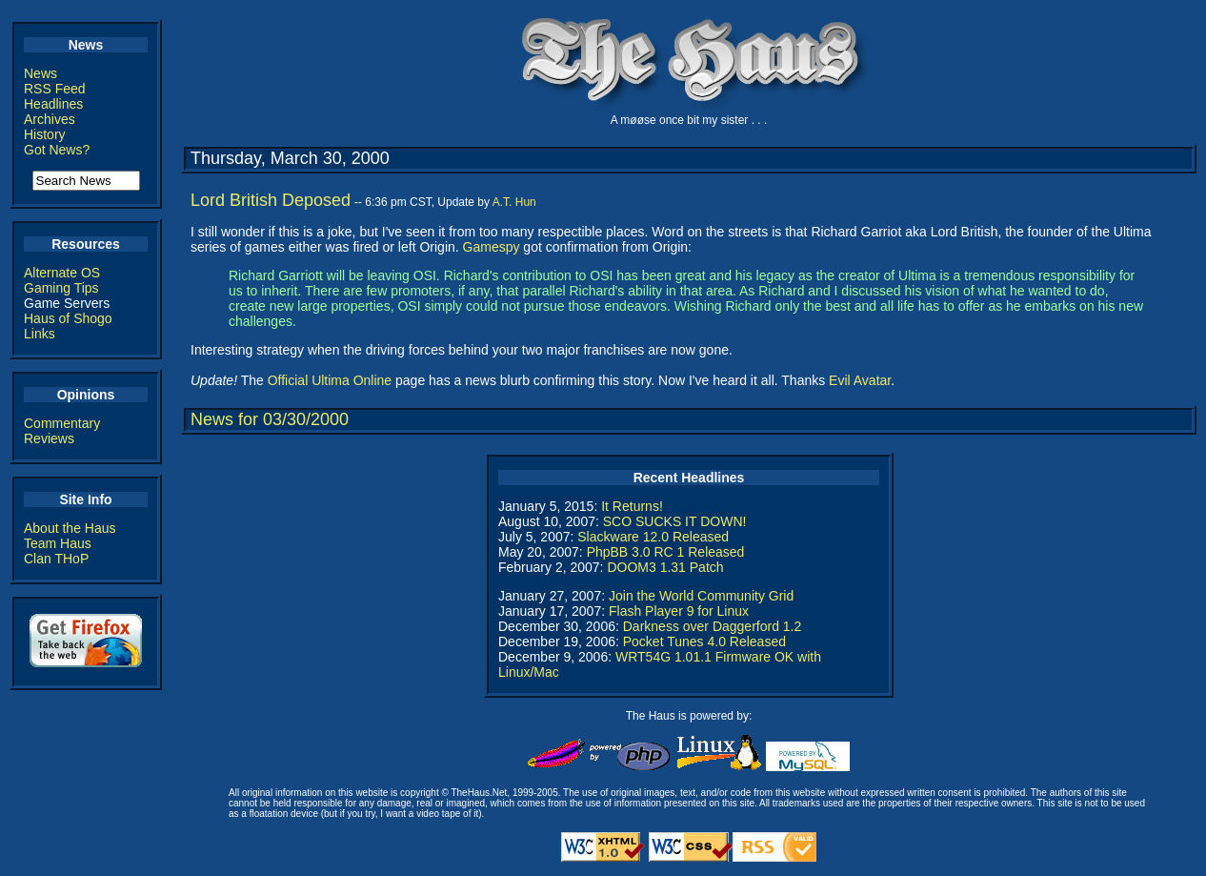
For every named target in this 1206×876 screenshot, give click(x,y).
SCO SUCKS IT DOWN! (675, 521)
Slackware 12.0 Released (653, 536)
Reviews (49, 438)
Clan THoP (56, 558)
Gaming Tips (61, 287)
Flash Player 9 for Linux (679, 611)
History (45, 134)
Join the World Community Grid (701, 595)
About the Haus (70, 528)
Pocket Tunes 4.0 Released (704, 641)
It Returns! (632, 506)
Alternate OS (62, 272)
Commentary (62, 423)
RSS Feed (55, 88)
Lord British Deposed (271, 200)
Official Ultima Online (330, 380)
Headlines (53, 104)
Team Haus (57, 543)
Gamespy (491, 247)
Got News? (57, 149)
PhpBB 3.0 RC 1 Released (666, 552)
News (40, 73)
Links (39, 333)
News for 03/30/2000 (270, 419)
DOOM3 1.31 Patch (665, 567)
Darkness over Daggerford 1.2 (712, 626)
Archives (49, 119)
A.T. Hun (514, 202)
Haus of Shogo (68, 318)
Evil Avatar (860, 380)
